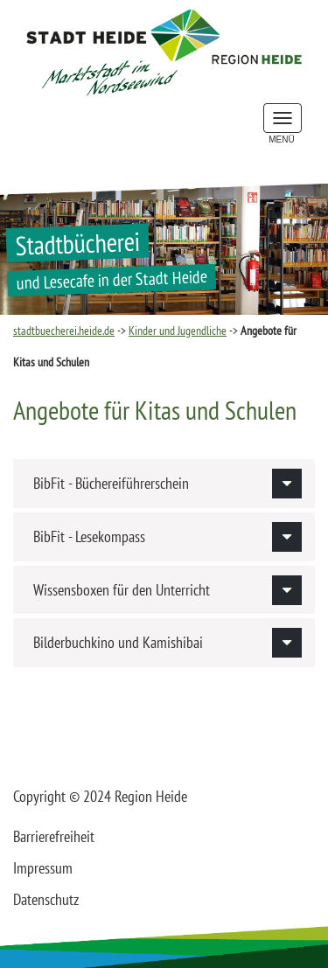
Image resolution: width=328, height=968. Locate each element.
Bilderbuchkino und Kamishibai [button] (118, 642)
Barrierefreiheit (53, 836)
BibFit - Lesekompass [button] (89, 536)
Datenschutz (46, 899)
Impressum (43, 868)
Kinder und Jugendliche (178, 330)
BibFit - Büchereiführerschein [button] (111, 483)
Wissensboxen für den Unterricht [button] (121, 590)
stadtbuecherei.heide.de (64, 330)
